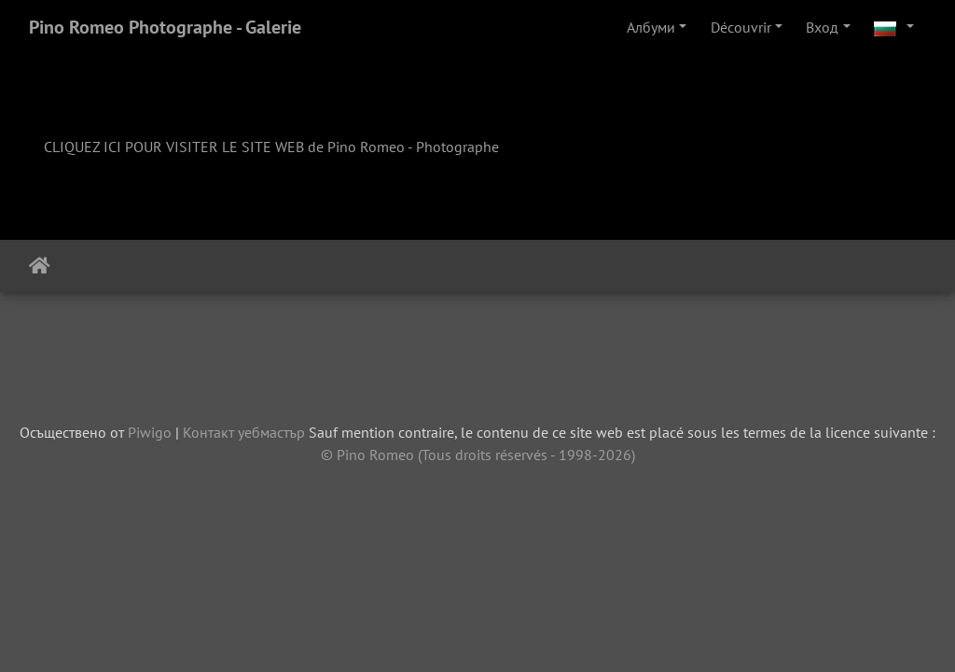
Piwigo (150, 432)
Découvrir (741, 27)
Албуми (651, 27)
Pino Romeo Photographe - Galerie (165, 27)
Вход (822, 27)
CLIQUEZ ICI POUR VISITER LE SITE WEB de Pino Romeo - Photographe (271, 146)
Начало (39, 266)
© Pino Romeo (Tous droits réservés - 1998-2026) (478, 454)
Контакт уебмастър (244, 432)
